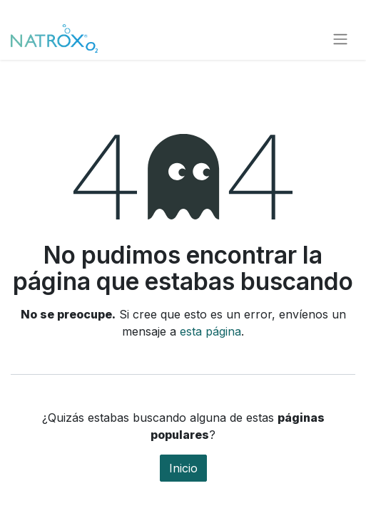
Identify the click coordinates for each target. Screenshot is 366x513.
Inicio (183, 468)
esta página (210, 331)
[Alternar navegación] (340, 38)
